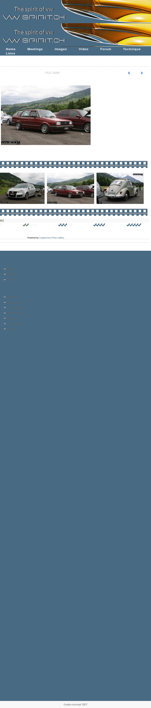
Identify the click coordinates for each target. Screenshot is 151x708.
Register (12, 274)
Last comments (15, 307)
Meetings (35, 49)
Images (61, 49)
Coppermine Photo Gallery (51, 238)
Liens (10, 53)
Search (11, 329)
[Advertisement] (16, 362)
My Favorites (14, 323)
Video (83, 49)
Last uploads (14, 302)
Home (11, 49)
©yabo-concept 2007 (75, 704)
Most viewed (14, 313)
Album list (12, 297)
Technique (132, 49)
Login (10, 279)
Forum (105, 49)
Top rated (12, 318)
